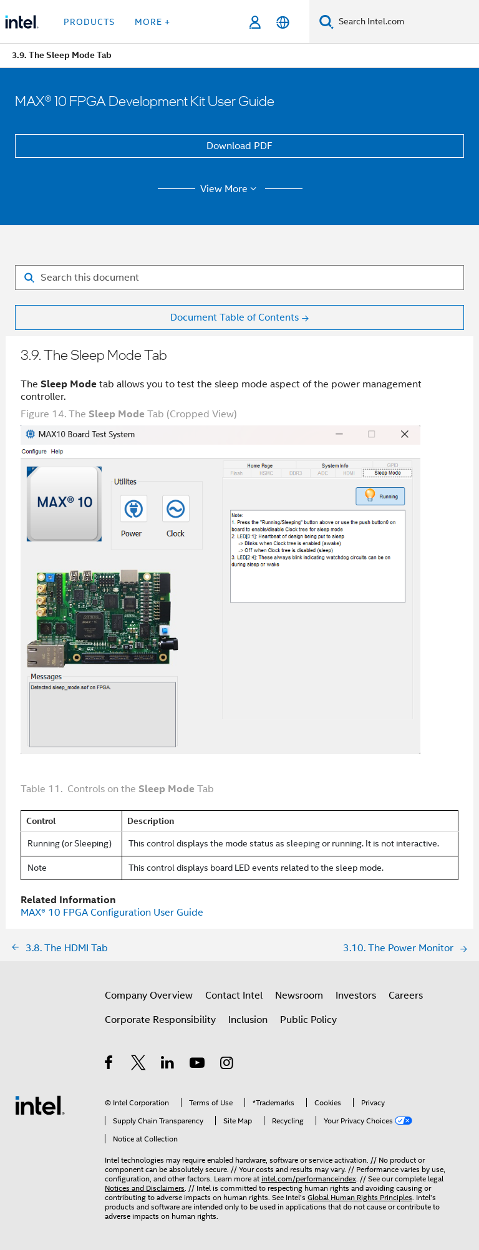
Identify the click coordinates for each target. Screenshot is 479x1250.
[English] (283, 22)
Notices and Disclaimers (145, 1188)
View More (230, 189)
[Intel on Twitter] (138, 1065)
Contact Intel (234, 995)
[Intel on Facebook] (109, 1065)
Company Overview (149, 995)
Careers (406, 995)
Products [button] (89, 21)
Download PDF (239, 146)
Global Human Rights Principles (359, 1197)
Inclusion (248, 1020)
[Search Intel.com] (406, 21)
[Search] (326, 21)
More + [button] (152, 21)
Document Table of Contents (234, 317)
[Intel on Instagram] (227, 1065)
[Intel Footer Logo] (40, 1104)
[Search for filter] (239, 277)
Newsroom (299, 995)
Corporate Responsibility (160, 1020)
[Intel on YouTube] (198, 1065)
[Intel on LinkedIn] (168, 1065)
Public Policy (308, 1020)
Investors (356, 995)
